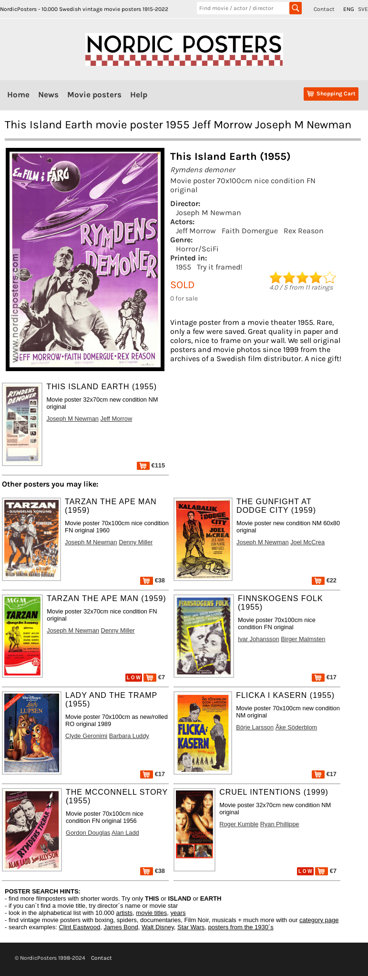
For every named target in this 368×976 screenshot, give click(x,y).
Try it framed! (219, 266)
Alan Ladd (125, 832)
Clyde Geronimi (86, 735)
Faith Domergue (250, 230)
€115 (151, 465)
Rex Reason (304, 230)
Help (138, 94)
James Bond (120, 927)
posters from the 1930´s (241, 927)
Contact (324, 9)
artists (124, 912)
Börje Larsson (255, 727)
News (48, 94)
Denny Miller (136, 542)
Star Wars (190, 927)
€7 (154, 677)
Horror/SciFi (197, 248)
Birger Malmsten (303, 639)
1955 (183, 266)
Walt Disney (158, 927)
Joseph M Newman (208, 212)
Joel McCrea (307, 542)
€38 (152, 580)
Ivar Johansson (258, 639)
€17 (324, 677)
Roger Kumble (238, 824)
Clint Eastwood (79, 927)
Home (18, 94)
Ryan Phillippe (279, 824)
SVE (363, 9)
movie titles (151, 912)
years (178, 912)
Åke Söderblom (296, 727)
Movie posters (94, 94)
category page (318, 920)
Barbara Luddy (129, 735)
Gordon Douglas (88, 832)
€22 (324, 580)
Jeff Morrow (196, 230)
